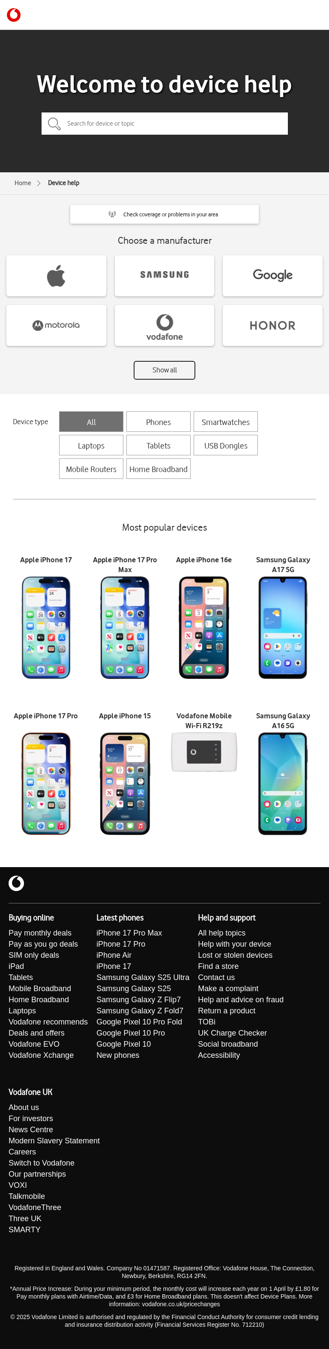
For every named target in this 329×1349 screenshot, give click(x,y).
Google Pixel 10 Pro (130, 1033)
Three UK (25, 1218)
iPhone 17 (113, 966)
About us (24, 1107)
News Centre (31, 1129)
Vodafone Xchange (41, 1055)
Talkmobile (27, 1196)
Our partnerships (37, 1174)
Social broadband (228, 1044)
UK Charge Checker (232, 1033)
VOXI (18, 1185)
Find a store (218, 966)
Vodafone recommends (48, 1022)
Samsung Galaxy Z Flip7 (138, 999)
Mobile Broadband (40, 988)
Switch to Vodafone (42, 1163)
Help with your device (234, 944)
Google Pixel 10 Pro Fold (139, 1022)
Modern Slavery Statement (54, 1140)
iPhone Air (114, 955)
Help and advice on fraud (241, 999)
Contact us (216, 977)
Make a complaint (228, 988)
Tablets (158, 445)
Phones (158, 422)
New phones (117, 1055)
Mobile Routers (91, 469)
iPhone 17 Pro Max (129, 933)
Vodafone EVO (34, 1044)
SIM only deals (34, 955)
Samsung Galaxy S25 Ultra (142, 977)
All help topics (221, 933)
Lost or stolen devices (235, 955)
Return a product (226, 1011)
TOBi (206, 1022)
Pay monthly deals (40, 933)
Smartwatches (226, 422)
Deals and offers (37, 1033)
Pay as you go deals (43, 944)
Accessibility (219, 1055)
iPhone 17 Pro (120, 944)
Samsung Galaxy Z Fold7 (139, 1011)
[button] (164, 214)
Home (23, 183)
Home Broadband (158, 469)
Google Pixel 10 (123, 1044)
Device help (63, 183)
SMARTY (25, 1229)
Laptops (91, 445)
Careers (22, 1152)
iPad (16, 966)
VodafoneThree (35, 1207)
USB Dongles (226, 445)
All (91, 422)
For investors (31, 1118)
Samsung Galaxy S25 (133, 988)
